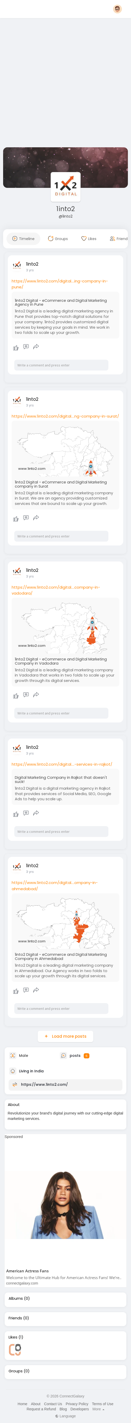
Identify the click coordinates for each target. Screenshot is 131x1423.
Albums (16, 1298)
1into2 (65, 208)
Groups (16, 1371)
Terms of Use (102, 1404)
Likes (13, 1337)
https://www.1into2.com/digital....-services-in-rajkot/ (62, 764)
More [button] (98, 1409)
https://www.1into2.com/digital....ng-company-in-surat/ (65, 416)
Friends (15, 1318)
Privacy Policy (77, 1404)
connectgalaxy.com (22, 1283)
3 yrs (30, 270)
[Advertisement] (59, 83)
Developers (79, 1409)
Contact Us (53, 1404)
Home (22, 1404)
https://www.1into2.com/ (44, 1084)
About (36, 1404)
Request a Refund (41, 1409)
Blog (63, 1409)
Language (65, 1416)
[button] (117, 9)
